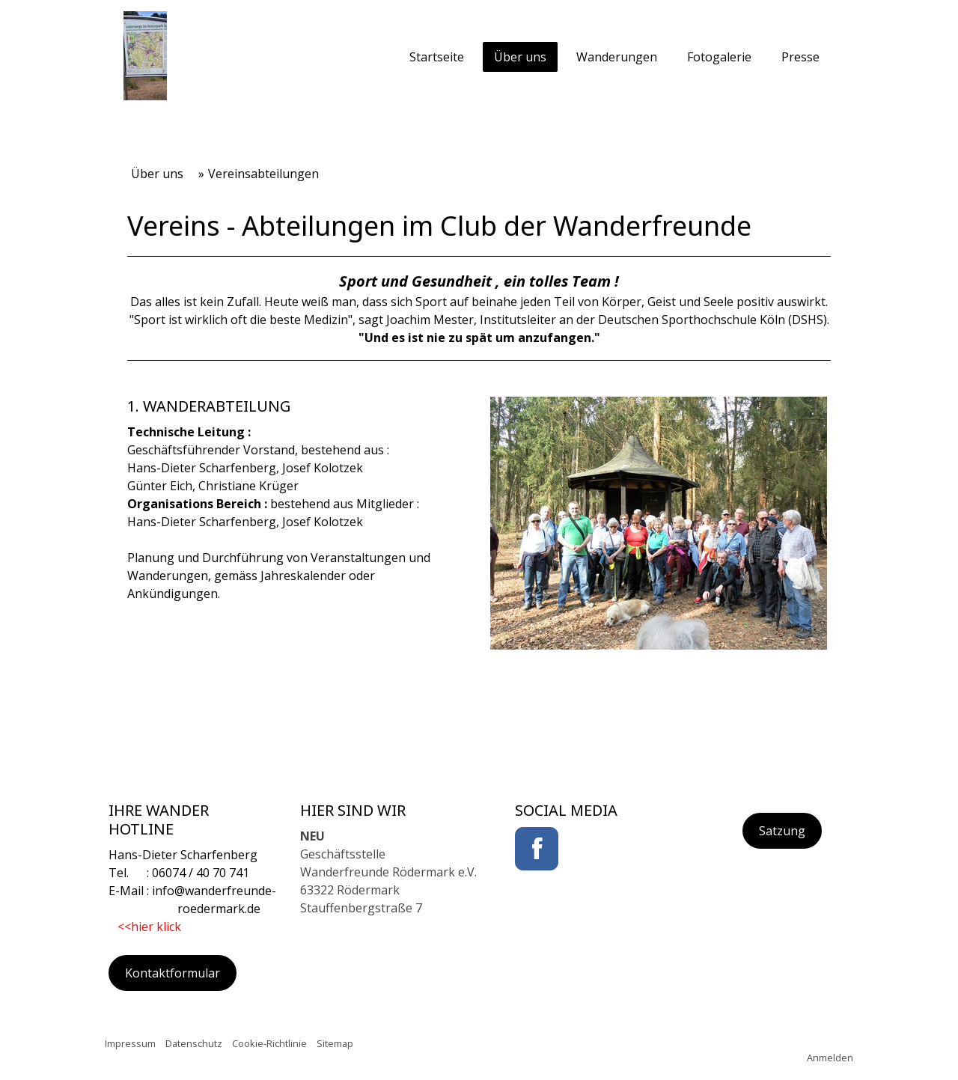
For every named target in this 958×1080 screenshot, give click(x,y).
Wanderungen (616, 57)
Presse (800, 57)
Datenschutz (193, 1043)
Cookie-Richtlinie (269, 1043)
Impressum (130, 1043)
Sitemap (335, 1043)
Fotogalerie (719, 57)
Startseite (436, 57)
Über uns (520, 57)
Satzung (782, 831)
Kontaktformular (172, 973)
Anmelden (830, 1057)
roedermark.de (184, 908)
